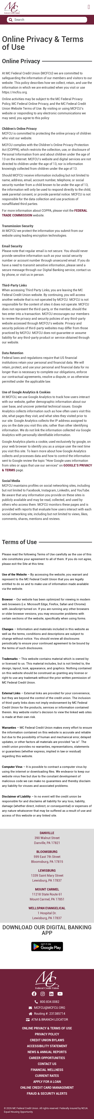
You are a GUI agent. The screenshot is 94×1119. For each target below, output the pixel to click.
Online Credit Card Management (47, 1088)
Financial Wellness (47, 1070)
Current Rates (47, 1076)
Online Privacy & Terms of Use (47, 1028)
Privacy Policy (47, 1034)
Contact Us (47, 1064)
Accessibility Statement (47, 1046)
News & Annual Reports (47, 1052)
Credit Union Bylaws (47, 1040)
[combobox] (47, 20)
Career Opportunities (47, 1058)
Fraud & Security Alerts (47, 1093)
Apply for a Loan (47, 1082)
